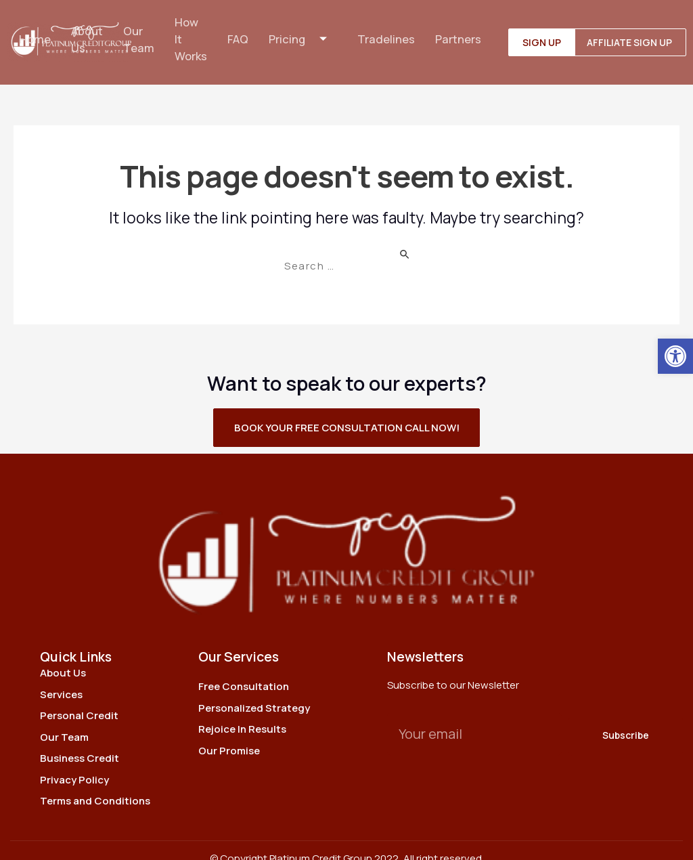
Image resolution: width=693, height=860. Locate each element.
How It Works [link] (191, 30)
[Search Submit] (405, 236)
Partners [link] (460, 31)
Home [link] (33, 31)
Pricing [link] (304, 31)
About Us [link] (86, 30)
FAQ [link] (239, 31)
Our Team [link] (138, 30)
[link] (675, 356)
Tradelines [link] (388, 31)
